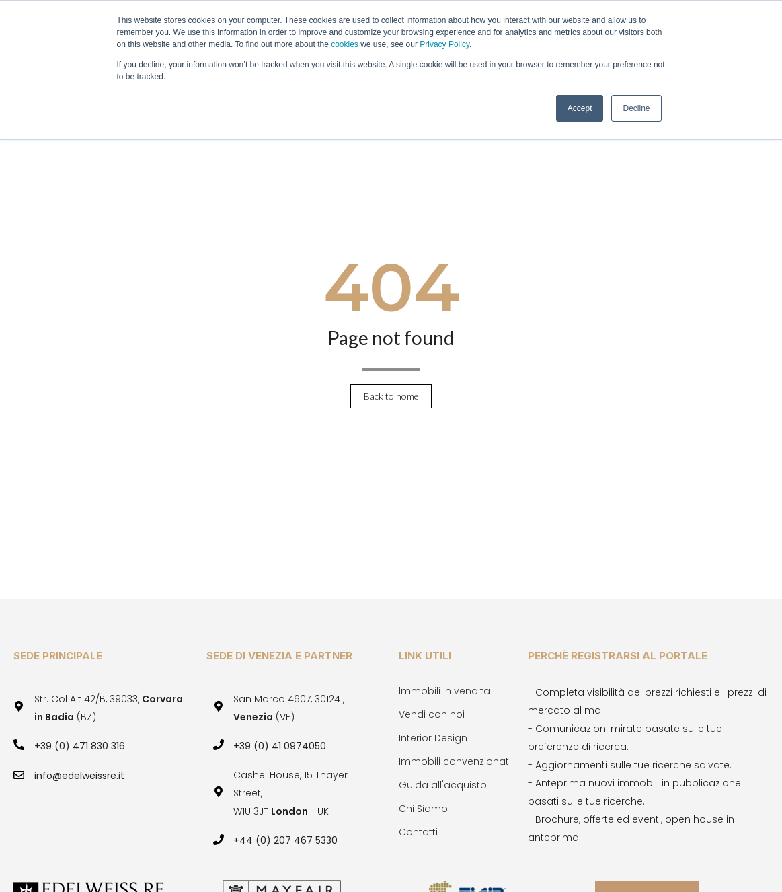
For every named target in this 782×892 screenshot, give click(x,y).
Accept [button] (580, 108)
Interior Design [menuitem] (433, 738)
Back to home (391, 396)
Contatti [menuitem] (418, 832)
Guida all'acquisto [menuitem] (443, 785)
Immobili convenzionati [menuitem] (455, 761)
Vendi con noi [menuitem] (432, 714)
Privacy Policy (444, 44)
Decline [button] (636, 108)
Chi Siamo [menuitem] (423, 808)
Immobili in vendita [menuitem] (444, 691)
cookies (345, 44)
